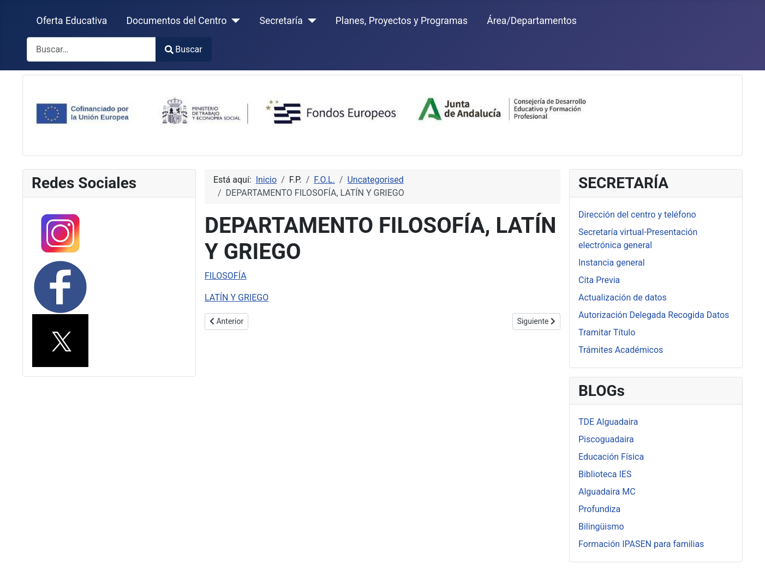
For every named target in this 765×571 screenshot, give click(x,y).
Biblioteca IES (604, 474)
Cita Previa (599, 280)
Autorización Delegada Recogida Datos (653, 315)
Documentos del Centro (176, 20)
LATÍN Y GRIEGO (236, 297)
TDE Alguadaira (608, 422)
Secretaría (280, 20)
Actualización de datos (622, 297)
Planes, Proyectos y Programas (402, 20)
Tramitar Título (606, 332)
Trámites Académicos (620, 350)
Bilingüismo (601, 526)
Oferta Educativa (72, 20)
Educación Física (611, 457)
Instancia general (611, 262)
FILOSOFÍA (226, 276)
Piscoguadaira (606, 439)
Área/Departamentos (532, 20)
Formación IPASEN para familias (641, 544)
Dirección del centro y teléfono (637, 214)
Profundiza (599, 509)
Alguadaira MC (607, 491)
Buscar (183, 49)
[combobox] (91, 49)
